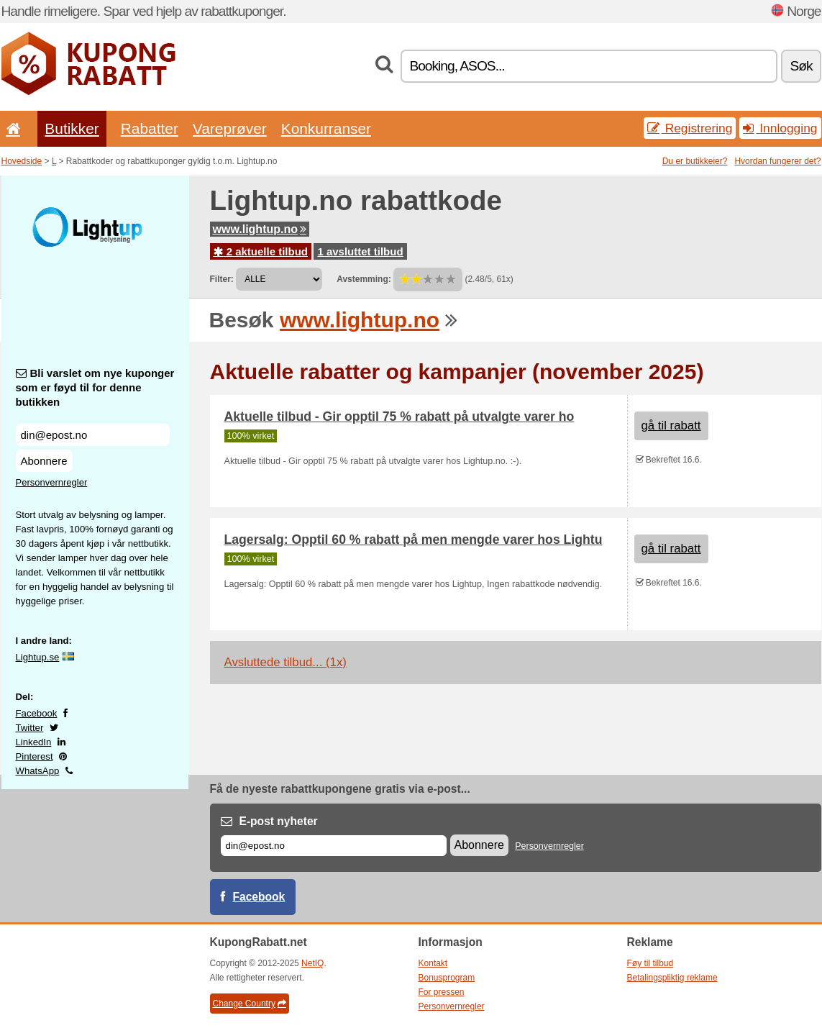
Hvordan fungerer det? (777, 161)
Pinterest (34, 756)
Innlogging (780, 128)
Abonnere (44, 461)
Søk (801, 65)
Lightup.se (38, 657)
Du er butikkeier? (695, 161)
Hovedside (21, 161)
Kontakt (433, 963)
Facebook (37, 713)
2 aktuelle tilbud (261, 251)
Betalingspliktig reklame (672, 978)
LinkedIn (34, 742)
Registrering (690, 128)
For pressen (442, 992)
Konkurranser (326, 128)
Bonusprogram (447, 978)
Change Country (249, 1004)
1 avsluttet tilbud (360, 251)
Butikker (72, 128)
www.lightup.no (260, 229)
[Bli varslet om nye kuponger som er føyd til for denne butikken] (93, 435)
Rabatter (149, 128)
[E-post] (334, 845)
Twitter (30, 727)
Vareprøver (230, 128)
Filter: (222, 279)
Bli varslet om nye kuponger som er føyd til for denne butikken (95, 387)
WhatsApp (38, 770)
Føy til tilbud (650, 963)
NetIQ (312, 963)
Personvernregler (52, 482)
